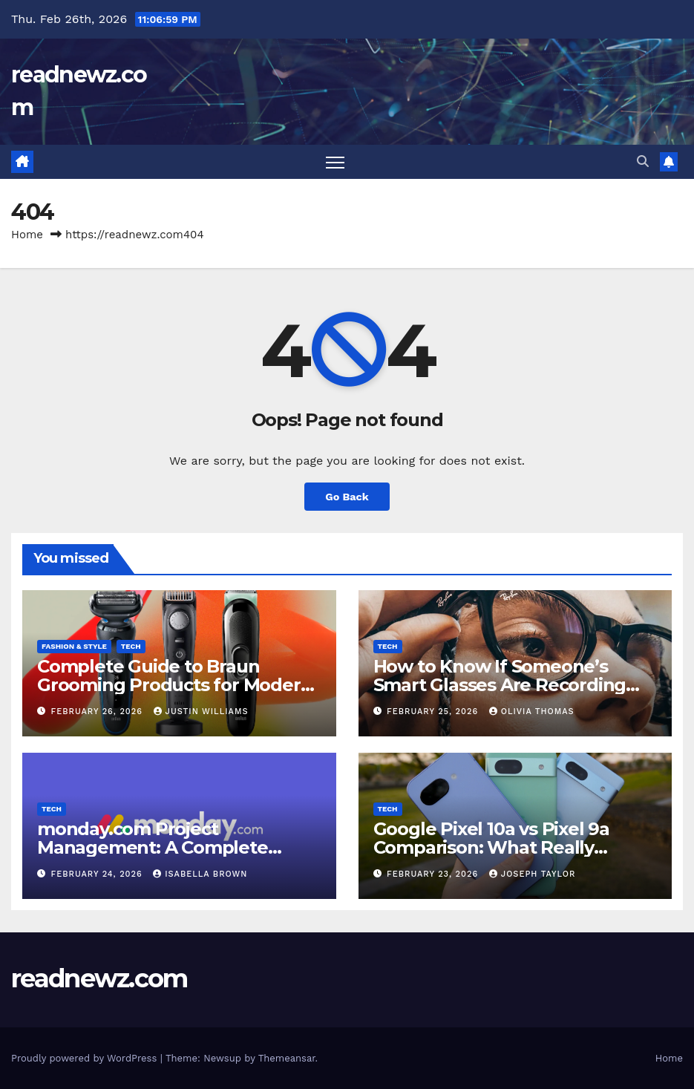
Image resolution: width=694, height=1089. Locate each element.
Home (27, 234)
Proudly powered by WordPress (85, 1058)
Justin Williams (201, 711)
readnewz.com (99, 978)
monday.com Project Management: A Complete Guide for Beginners (152, 847)
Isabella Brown (200, 874)
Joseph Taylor (532, 874)
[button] (643, 161)
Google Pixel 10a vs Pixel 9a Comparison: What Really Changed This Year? (491, 847)
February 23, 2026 (434, 874)
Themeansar (286, 1058)
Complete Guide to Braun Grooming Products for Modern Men (174, 684)
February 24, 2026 (98, 874)
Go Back (346, 497)
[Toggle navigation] (335, 162)
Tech (131, 646)
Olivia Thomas (531, 711)
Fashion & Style (74, 646)
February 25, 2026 (434, 711)
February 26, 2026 (98, 711)
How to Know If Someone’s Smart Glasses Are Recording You (499, 684)
